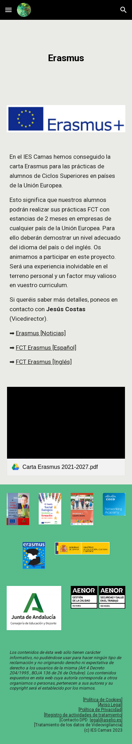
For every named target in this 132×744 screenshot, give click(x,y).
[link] (66, 431)
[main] (66, 58)
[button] (8, 9)
